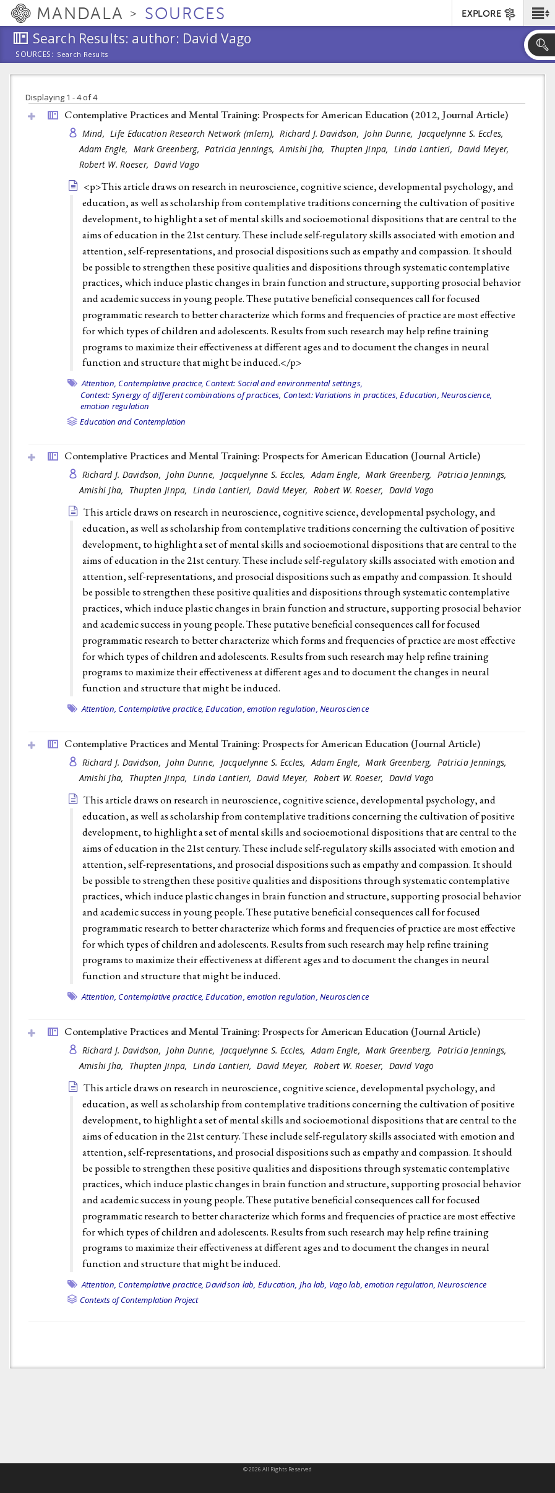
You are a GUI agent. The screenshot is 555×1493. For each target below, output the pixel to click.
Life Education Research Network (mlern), (193, 133)
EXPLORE (489, 14)
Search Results (82, 54)
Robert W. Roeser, (115, 164)
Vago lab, (346, 1284)
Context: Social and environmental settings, (284, 383)
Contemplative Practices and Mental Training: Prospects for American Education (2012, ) (286, 114)
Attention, (99, 383)
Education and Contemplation (133, 421)
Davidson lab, (230, 1284)
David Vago (176, 164)
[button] (539, 13)
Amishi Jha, (303, 149)
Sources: (34, 55)
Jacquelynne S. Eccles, (462, 133)
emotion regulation (115, 406)
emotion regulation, (282, 708)
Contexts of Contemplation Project (139, 1299)
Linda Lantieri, (424, 149)
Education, (419, 394)
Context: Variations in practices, (340, 394)
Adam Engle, (105, 149)
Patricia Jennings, (241, 149)
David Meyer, (485, 149)
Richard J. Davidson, (320, 133)
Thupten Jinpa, (360, 149)
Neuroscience (344, 708)
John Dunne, (389, 133)
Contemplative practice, (161, 383)
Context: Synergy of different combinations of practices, (181, 394)
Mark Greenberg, (168, 149)
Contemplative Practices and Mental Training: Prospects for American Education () (272, 455)
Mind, (95, 133)
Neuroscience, (466, 394)
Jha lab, (313, 1284)
